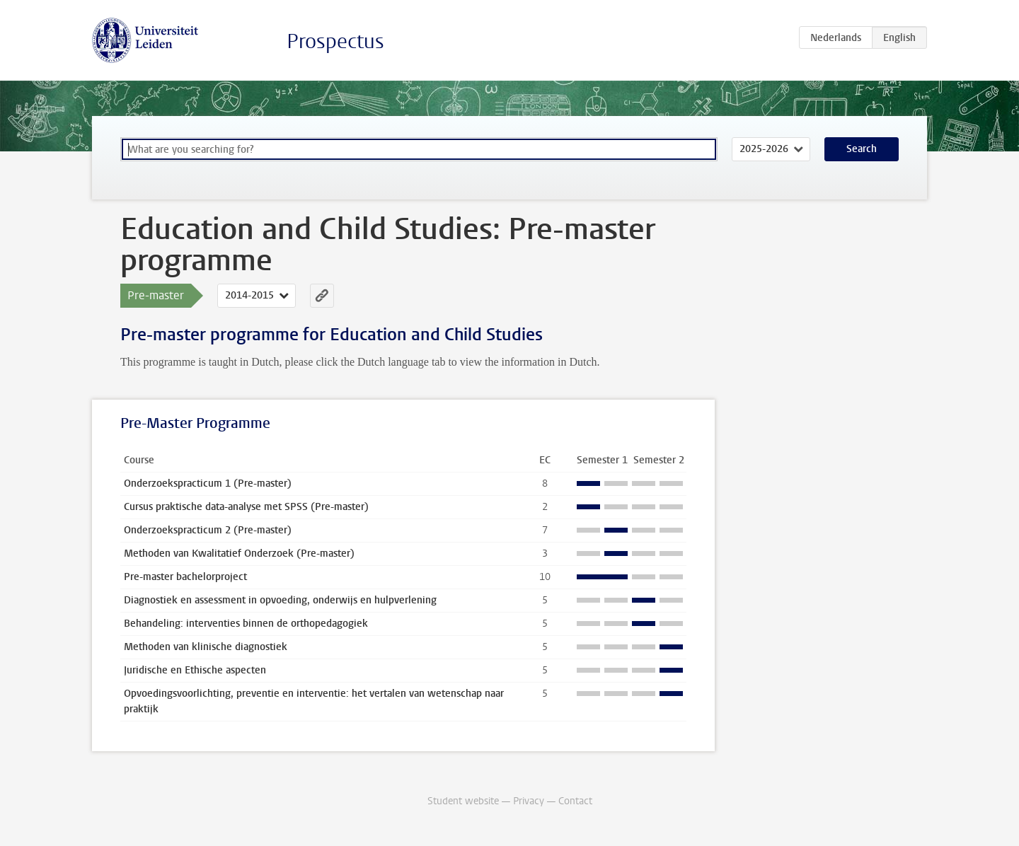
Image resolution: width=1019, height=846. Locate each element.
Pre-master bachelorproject (185, 577)
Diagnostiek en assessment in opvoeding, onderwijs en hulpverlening (280, 600)
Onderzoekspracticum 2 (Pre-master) (208, 530)
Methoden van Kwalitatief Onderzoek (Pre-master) (239, 553)
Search (861, 149)
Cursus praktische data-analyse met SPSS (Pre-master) (246, 507)
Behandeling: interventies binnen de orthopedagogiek (246, 623)
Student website (463, 801)
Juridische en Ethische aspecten (195, 670)
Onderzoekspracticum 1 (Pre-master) (208, 483)
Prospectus (335, 41)
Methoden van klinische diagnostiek (205, 647)
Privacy (528, 801)
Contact (575, 801)
